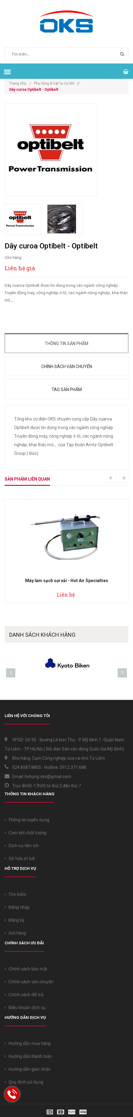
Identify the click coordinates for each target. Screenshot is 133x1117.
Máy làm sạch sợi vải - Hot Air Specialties (66, 580)
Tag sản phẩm (66, 389)
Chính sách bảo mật (26, 968)
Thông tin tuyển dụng (27, 819)
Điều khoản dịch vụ (25, 1007)
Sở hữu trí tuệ (20, 858)
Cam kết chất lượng (25, 832)
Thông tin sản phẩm (66, 343)
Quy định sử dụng (24, 1082)
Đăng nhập (17, 907)
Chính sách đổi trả (24, 994)
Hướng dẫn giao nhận (28, 1069)
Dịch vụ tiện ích (22, 845)
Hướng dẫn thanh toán (28, 1056)
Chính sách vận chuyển (66, 366)
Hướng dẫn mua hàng (28, 1043)
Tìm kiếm (15, 894)
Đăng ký (14, 920)
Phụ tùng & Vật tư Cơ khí (54, 83)
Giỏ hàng (15, 933)
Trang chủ (20, 83)
